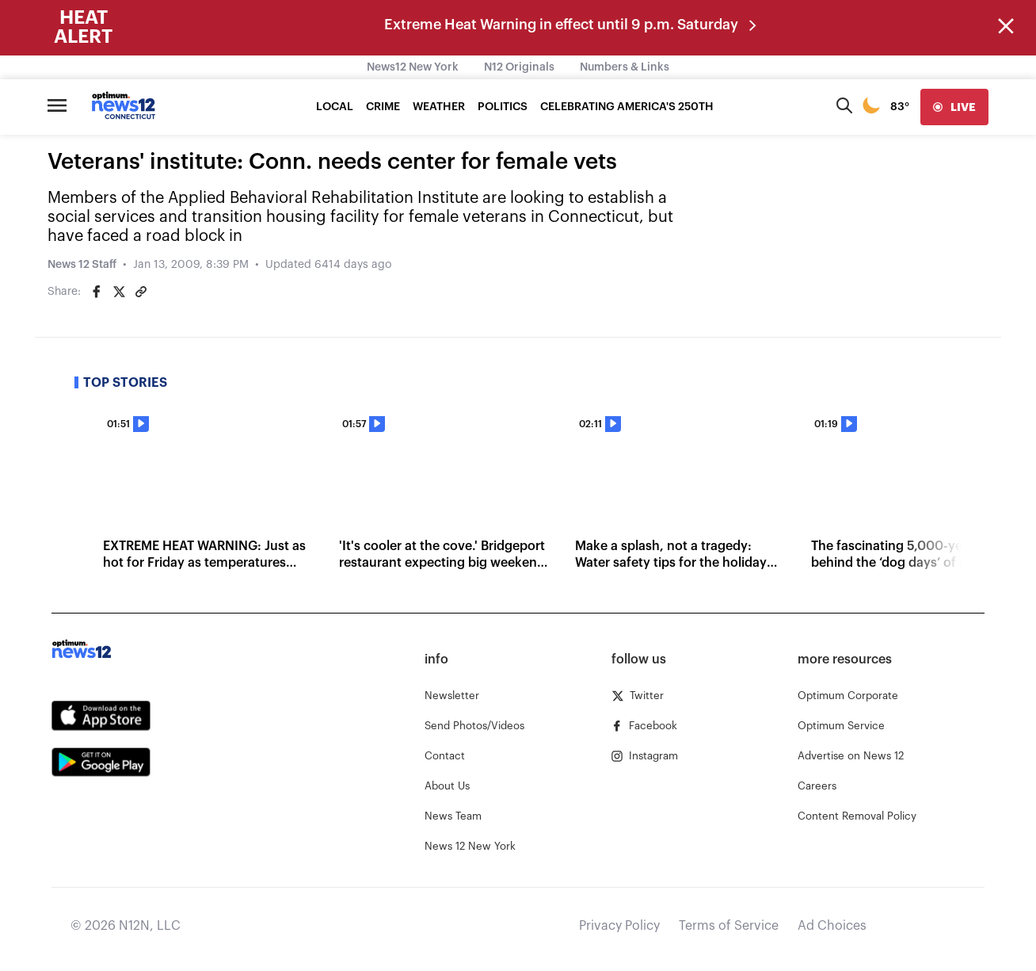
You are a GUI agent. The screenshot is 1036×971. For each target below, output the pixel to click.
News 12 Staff (82, 264)
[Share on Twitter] (118, 291)
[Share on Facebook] (96, 291)
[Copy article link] (141, 291)
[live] (954, 107)
